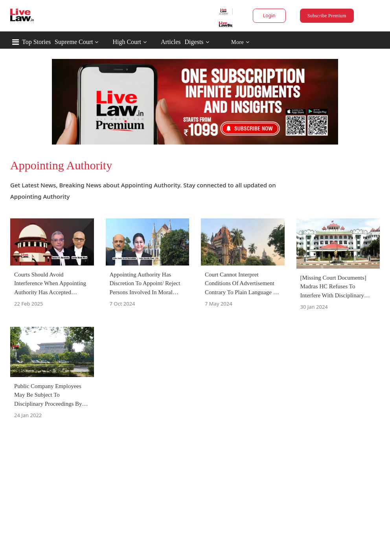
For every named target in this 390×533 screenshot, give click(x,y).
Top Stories (36, 41)
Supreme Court (74, 41)
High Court (126, 41)
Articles (171, 41)
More (240, 42)
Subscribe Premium (326, 15)
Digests (194, 41)
